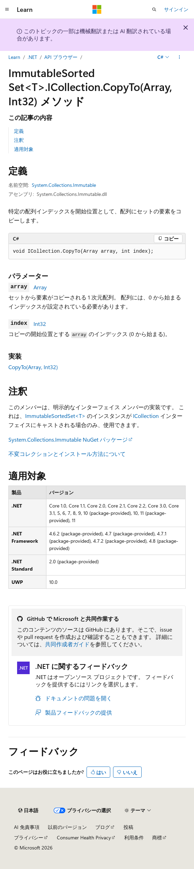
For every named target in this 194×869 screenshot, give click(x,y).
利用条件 (134, 837)
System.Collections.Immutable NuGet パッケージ (68, 439)
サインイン (176, 9)
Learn (14, 57)
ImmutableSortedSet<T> (55, 415)
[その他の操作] (179, 57)
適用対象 (23, 149)
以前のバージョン (67, 827)
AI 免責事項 (26, 827)
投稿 (128, 827)
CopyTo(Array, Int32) (33, 367)
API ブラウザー (60, 57)
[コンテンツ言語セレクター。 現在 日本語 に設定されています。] (28, 810)
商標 (157, 837)
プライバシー (28, 837)
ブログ (102, 827)
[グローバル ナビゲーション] (7, 9)
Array (40, 287)
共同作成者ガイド (67, 644)
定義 (19, 131)
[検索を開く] (154, 9)
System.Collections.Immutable (64, 185)
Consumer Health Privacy (84, 837)
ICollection (146, 415)
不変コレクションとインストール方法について (67, 453)
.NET (32, 57)
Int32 (39, 323)
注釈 (19, 140)
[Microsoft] (97, 9)
